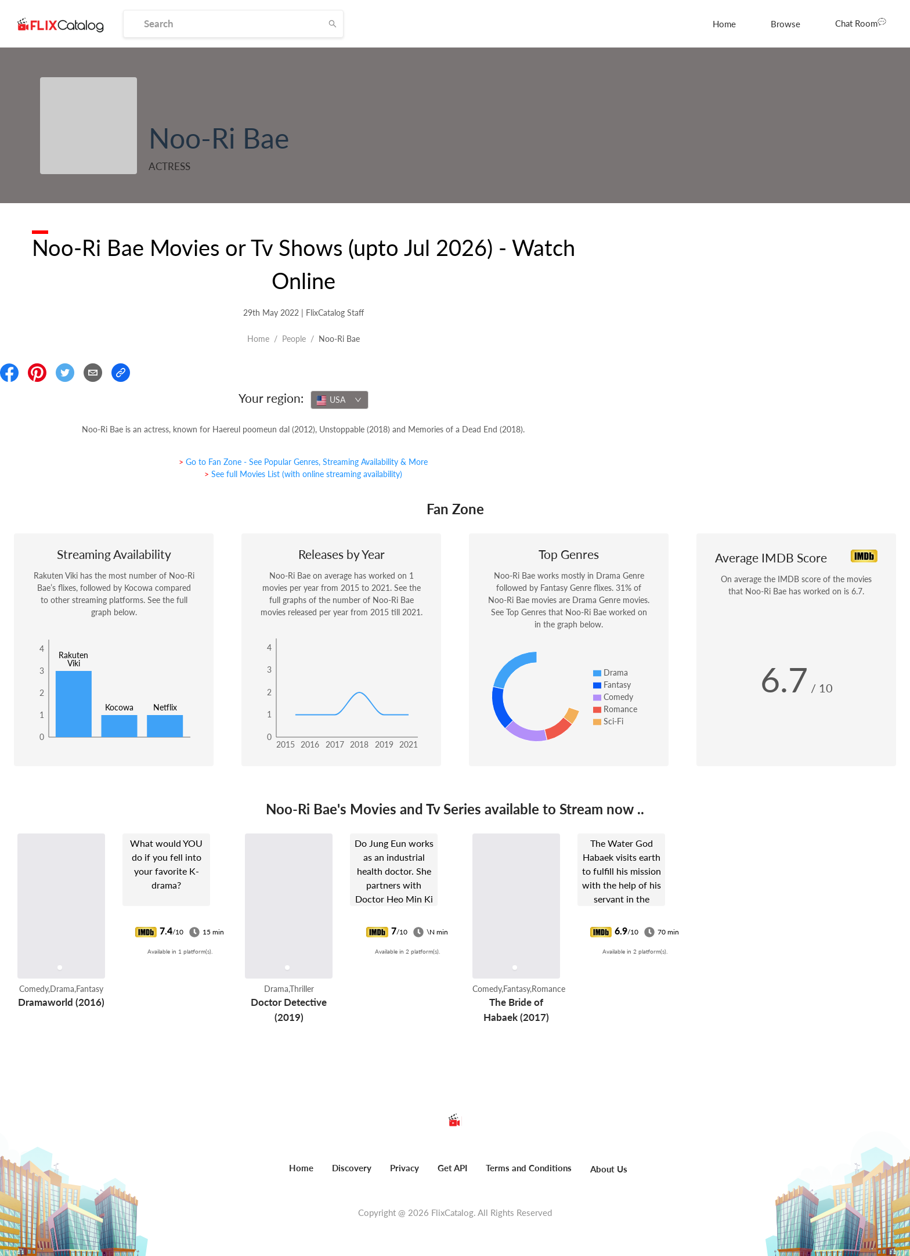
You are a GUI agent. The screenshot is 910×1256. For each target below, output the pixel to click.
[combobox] (339, 400)
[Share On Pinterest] (37, 372)
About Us (608, 1169)
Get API (452, 1168)
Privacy (404, 1168)
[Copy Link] (120, 372)
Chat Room (860, 22)
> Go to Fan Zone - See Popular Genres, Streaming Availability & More (303, 462)
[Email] (93, 372)
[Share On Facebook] (9, 372)
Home (724, 24)
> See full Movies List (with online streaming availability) (303, 474)
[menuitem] (724, 24)
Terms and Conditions (529, 1168)
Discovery (351, 1168)
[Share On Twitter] (65, 372)
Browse (785, 24)
